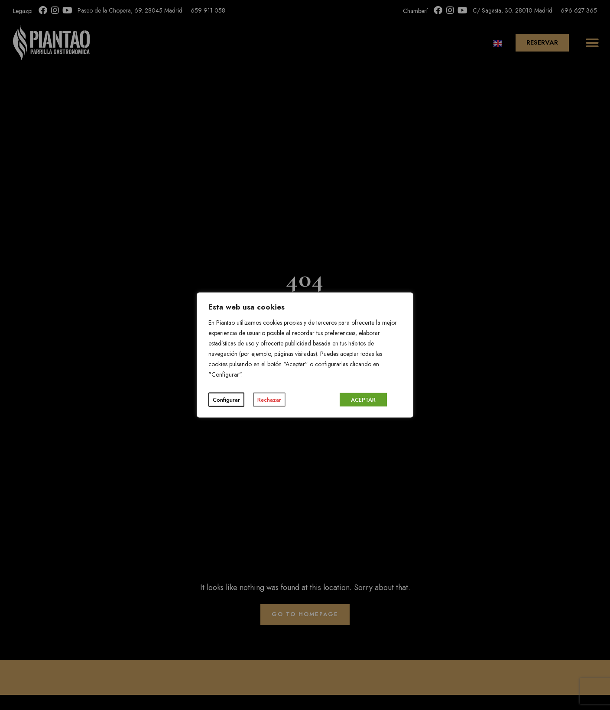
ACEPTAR (363, 400)
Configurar (226, 400)
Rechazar (269, 400)
